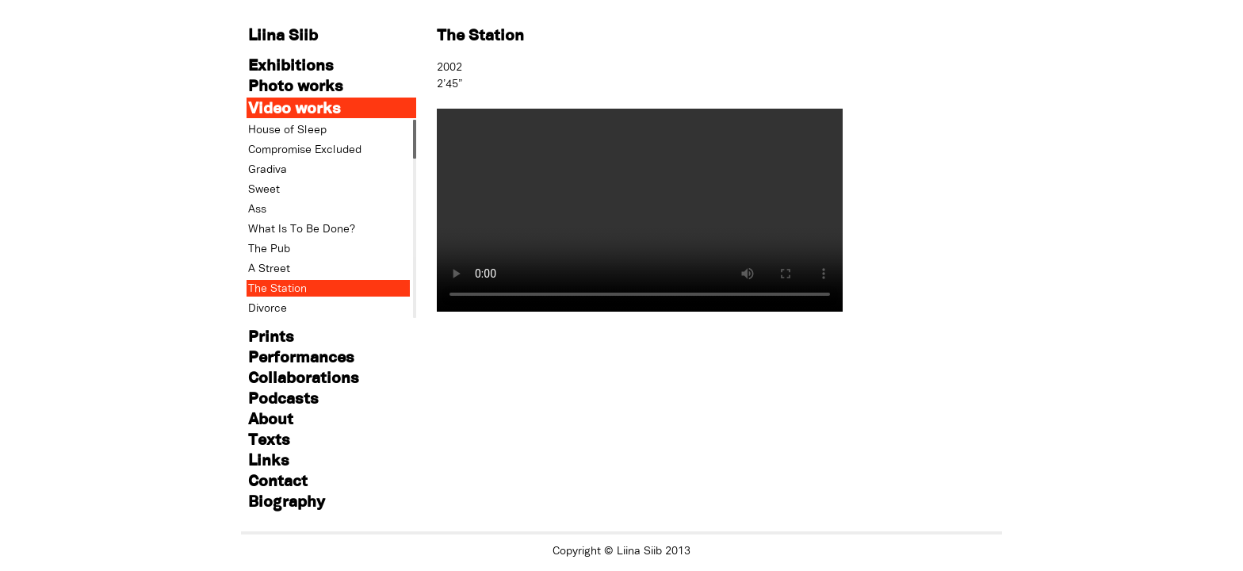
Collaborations (303, 377)
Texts (269, 439)
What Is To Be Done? (301, 228)
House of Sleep (287, 129)
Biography (286, 501)
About (270, 418)
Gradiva (267, 169)
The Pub (269, 248)
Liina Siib (283, 34)
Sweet (264, 189)
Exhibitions (291, 65)
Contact (278, 480)
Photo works (295, 85)
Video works (294, 107)
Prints (271, 336)
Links (268, 459)
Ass (257, 208)
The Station (277, 288)
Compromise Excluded (304, 149)
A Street (269, 268)
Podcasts (283, 398)
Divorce (267, 308)
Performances (301, 356)
